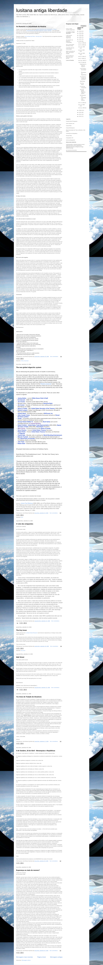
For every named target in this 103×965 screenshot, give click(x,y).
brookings (71, 148)
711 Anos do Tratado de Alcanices (29, 697)
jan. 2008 (82, 42)
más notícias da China (30, 36)
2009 (80, 110)
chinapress (77, 146)
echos (74, 145)
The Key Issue (21, 630)
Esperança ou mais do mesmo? (28, 870)
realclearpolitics (69, 144)
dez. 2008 (82, 107)
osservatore (70, 145)
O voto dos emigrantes (24, 524)
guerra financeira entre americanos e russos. (46, 29)
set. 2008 (82, 62)
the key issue (39, 36)
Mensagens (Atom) (26, 960)
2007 (80, 39)
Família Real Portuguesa (71, 121)
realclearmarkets (77, 144)
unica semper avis (70, 123)
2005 (80, 35)
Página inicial (41, 957)
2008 (80, 41)
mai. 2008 (82, 53)
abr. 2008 (82, 50)
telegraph (68, 146)
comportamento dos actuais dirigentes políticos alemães (39, 30)
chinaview (72, 146)
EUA (22, 517)
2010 (80, 112)
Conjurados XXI (69, 137)
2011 (80, 114)
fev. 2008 (82, 44)
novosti (82, 144)
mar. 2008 (82, 46)
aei (66, 150)
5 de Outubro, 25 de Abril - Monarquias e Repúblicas (35, 751)
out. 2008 (82, 102)
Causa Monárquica (70, 127)
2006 (80, 37)
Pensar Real (69, 135)
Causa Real (68, 125)
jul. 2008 (82, 58)
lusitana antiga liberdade (41, 10)
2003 (80, 31)
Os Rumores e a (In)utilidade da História (31, 26)
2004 (80, 33)
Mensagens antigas (56, 957)
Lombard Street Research (31, 632)
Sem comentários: (54, 356)
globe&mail (79, 145)
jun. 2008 (82, 56)
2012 (80, 116)
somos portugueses (70, 140)
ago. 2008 (82, 60)
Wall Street (20, 657)
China (22, 360)
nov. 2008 (82, 104)
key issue (26, 360)
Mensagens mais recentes (24, 957)
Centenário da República (71, 133)
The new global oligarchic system (28, 367)
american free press (72, 150)
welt (67, 145)
